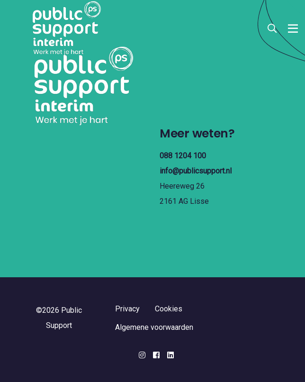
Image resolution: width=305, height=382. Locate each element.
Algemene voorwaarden (154, 327)
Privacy (127, 308)
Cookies (168, 308)
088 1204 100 (183, 155)
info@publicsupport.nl (196, 170)
